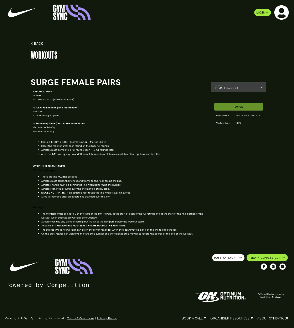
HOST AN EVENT (228, 258)
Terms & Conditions (80, 318)
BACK (36, 43)
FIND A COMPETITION (267, 258)
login (262, 12)
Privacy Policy (107, 318)
